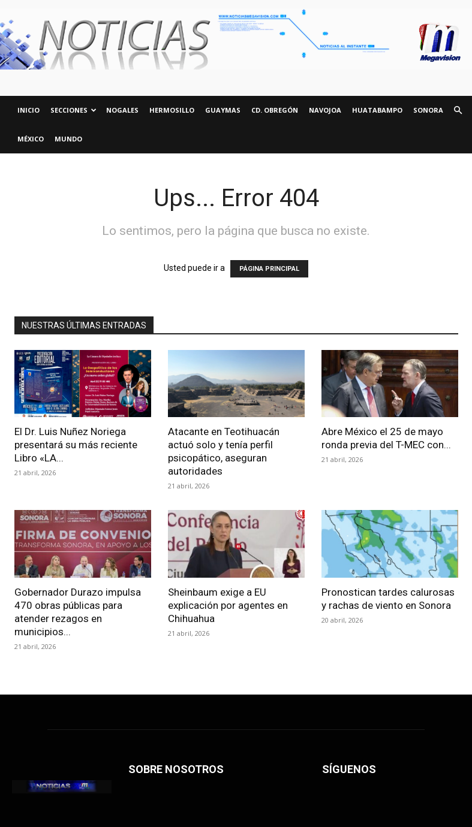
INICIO (28, 109)
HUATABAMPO (377, 109)
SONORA (428, 109)
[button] (457, 110)
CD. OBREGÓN (274, 109)
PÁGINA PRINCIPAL (269, 269)
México (30, 138)
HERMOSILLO (171, 109)
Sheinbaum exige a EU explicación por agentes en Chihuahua (228, 605)
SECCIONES (73, 109)
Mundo (68, 138)
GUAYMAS (222, 109)
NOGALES (122, 109)
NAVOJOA (325, 109)
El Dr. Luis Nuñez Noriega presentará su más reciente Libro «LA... (75, 444)
